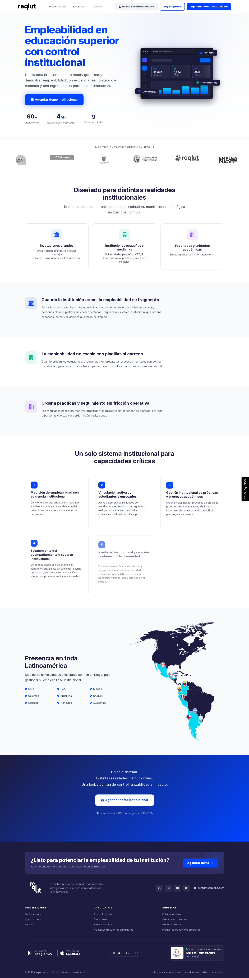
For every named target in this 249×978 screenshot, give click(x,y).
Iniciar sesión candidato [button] (136, 6)
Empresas (79, 6)
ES (119, 953)
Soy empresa (172, 6)
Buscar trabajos (103, 914)
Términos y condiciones (166, 972)
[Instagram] (168, 888)
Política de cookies (196, 972)
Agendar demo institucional (210, 7)
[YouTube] (177, 888)
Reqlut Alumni (33, 914)
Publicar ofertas (171, 914)
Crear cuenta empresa (175, 919)
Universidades (57, 6)
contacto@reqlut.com (209, 888)
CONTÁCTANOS (245, 489)
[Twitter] (186, 888)
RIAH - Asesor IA (103, 924)
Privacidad (218, 972)
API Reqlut (30, 924)
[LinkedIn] (159, 888)
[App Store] (70, 953)
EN (127, 953)
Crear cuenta (101, 919)
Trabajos (96, 6)
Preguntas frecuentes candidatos (113, 929)
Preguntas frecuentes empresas (181, 929)
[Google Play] (40, 953)
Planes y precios (171, 924)
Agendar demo (200, 863)
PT (136, 953)
